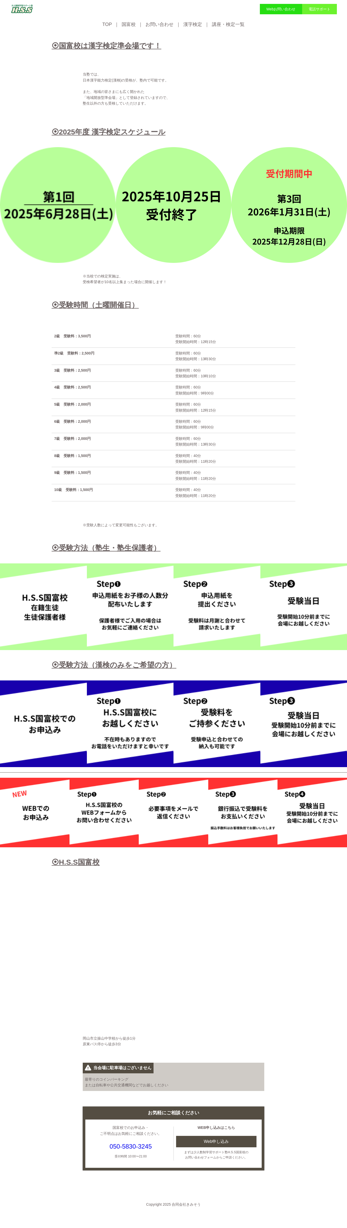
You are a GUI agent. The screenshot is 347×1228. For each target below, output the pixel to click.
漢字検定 (192, 24)
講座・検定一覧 (228, 24)
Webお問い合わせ (281, 9)
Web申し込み (216, 1141)
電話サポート (319, 9)
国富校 (129, 24)
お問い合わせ (159, 24)
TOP (107, 24)
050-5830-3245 (131, 1146)
